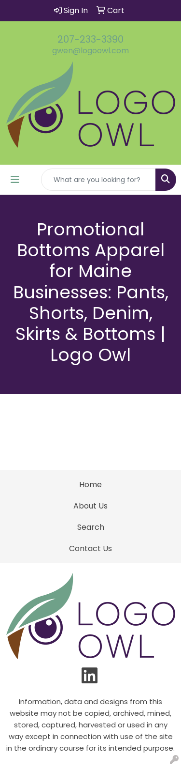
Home (90, 484)
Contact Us (90, 548)
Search (90, 527)
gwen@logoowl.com (90, 50)
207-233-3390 (90, 39)
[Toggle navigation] (15, 179)
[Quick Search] (98, 180)
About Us (90, 505)
